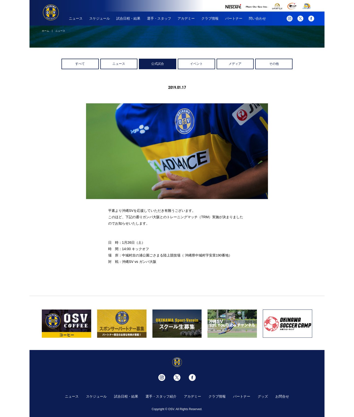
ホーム (45, 30)
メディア (235, 64)
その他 (274, 64)
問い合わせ (257, 18)
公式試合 (157, 64)
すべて (80, 64)
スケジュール (99, 18)
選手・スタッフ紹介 (161, 396)
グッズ (263, 396)
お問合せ (282, 396)
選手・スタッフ (159, 18)
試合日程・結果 (128, 18)
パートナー (233, 18)
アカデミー (186, 18)
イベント (196, 64)
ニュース (76, 18)
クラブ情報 (210, 18)
